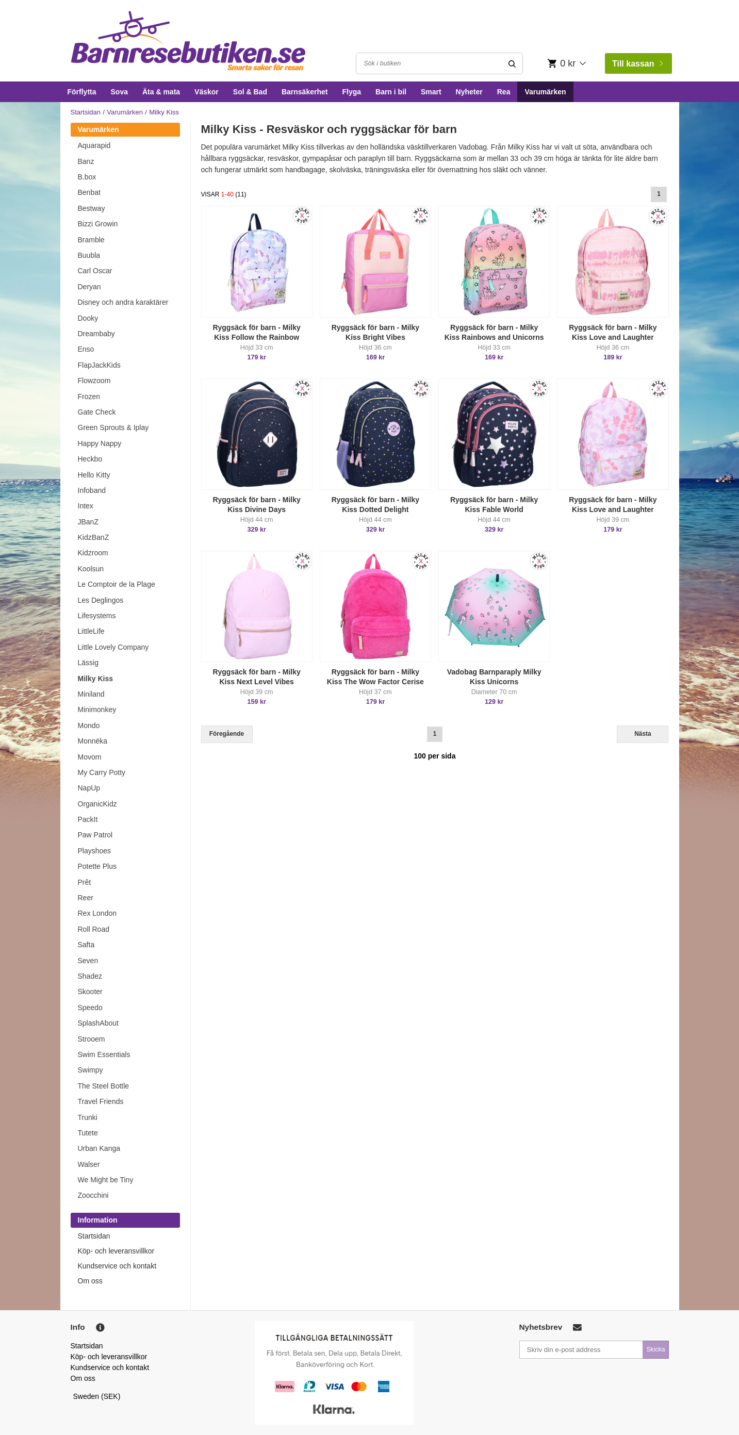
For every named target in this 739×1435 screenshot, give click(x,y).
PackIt (88, 819)
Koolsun (91, 569)
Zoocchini (93, 1195)
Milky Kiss (95, 678)
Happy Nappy (100, 443)
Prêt (84, 882)
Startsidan (86, 112)
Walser (89, 1164)
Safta (86, 945)
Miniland (91, 694)
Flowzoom (94, 380)
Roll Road (93, 929)
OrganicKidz (97, 804)
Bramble (91, 240)
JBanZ (88, 522)
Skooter (90, 991)
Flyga (351, 92)
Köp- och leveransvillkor (116, 1251)
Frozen (89, 396)
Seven (88, 960)
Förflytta (82, 92)
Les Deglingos (101, 600)
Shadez (90, 976)
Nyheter (469, 92)
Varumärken (545, 92)
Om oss (90, 1281)
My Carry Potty (102, 772)
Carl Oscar (95, 271)
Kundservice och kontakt (117, 1266)
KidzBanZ (93, 537)
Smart (431, 92)
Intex (85, 506)
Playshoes (94, 851)
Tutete (88, 1133)
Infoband (92, 490)
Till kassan (637, 63)
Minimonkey (97, 709)
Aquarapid (94, 145)
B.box (87, 177)
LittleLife (91, 631)
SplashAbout (98, 1023)
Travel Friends (101, 1101)
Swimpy (90, 1070)
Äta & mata (161, 92)
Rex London (97, 913)
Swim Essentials (104, 1054)
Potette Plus (97, 866)
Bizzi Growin (98, 224)
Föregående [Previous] (226, 733)
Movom (90, 757)
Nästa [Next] (642, 733)
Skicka (655, 1349)
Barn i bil (390, 92)
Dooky (88, 318)
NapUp (89, 788)
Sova (119, 92)
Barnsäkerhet (305, 92)
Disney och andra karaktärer (123, 302)
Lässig (88, 662)
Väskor (206, 92)
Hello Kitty (94, 475)
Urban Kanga (99, 1148)
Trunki (87, 1117)
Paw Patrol (95, 835)
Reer (85, 898)
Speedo (90, 1007)
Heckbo (90, 459)
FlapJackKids (99, 365)
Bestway (91, 208)
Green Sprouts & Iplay (113, 427)
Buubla (89, 255)
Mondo (89, 725)
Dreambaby (96, 333)
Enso (86, 349)
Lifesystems (97, 616)
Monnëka (93, 741)
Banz (86, 161)
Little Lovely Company (113, 647)
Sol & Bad (250, 92)
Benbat (89, 192)
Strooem (91, 1039)
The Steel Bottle (103, 1086)
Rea (504, 92)
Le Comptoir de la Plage (116, 584)
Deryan (89, 287)
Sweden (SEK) (97, 1396)
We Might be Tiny (106, 1180)
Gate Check (97, 412)
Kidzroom (93, 553)
